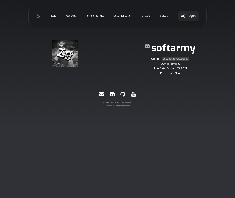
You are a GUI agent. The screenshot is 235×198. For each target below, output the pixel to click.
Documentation (123, 15)
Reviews (70, 15)
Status (164, 15)
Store (54, 15)
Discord (146, 15)
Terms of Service (94, 15)
